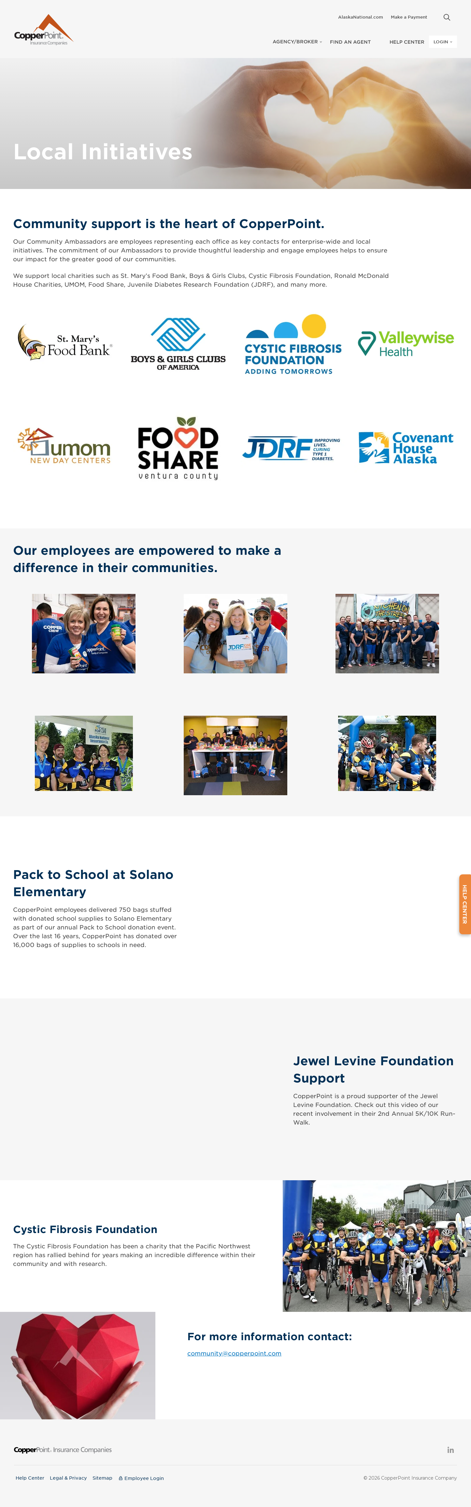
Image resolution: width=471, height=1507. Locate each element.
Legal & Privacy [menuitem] (69, 1475)
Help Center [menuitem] (30, 1475)
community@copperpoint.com (235, 1351)
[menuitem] (435, 15)
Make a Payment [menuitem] (409, 17)
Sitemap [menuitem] (103, 1475)
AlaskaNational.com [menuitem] (360, 17)
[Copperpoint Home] (44, 28)
